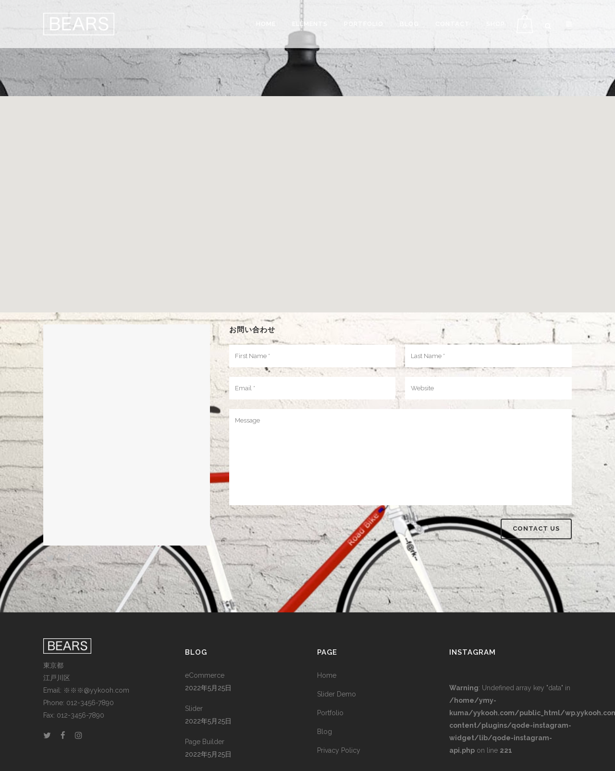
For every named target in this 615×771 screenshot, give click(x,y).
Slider (194, 708)
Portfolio (330, 713)
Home (326, 675)
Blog (324, 731)
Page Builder (204, 742)
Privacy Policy (338, 750)
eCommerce (204, 675)
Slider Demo (336, 694)
